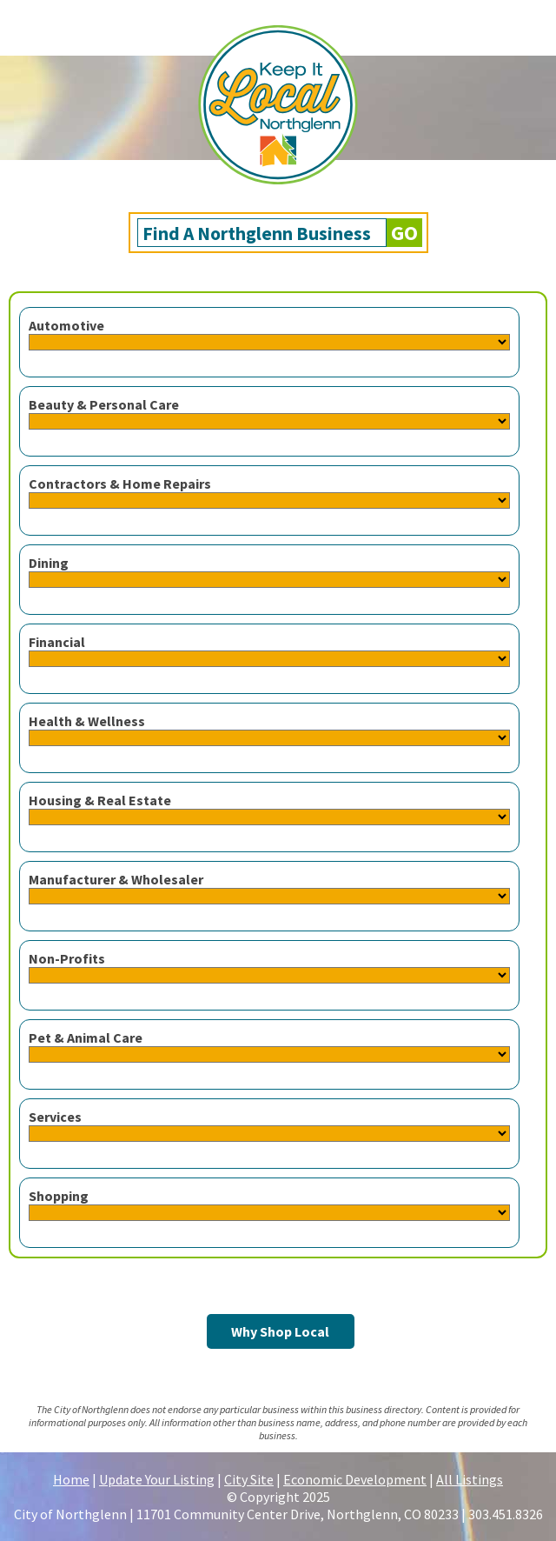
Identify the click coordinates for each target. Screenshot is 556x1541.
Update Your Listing (157, 1479)
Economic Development (355, 1479)
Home (71, 1479)
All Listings (469, 1479)
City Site (249, 1479)
